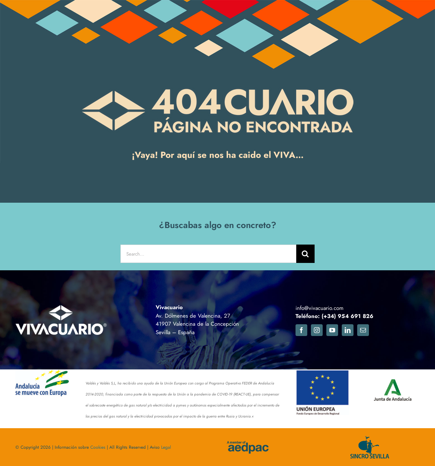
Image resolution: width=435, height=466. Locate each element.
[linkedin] (348, 330)
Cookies (97, 447)
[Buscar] (305, 254)
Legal (166, 447)
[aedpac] (247, 443)
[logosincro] (367, 439)
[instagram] (317, 330)
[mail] (363, 330)
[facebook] (301, 330)
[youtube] (332, 330)
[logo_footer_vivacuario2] (61, 307)
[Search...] (208, 254)
